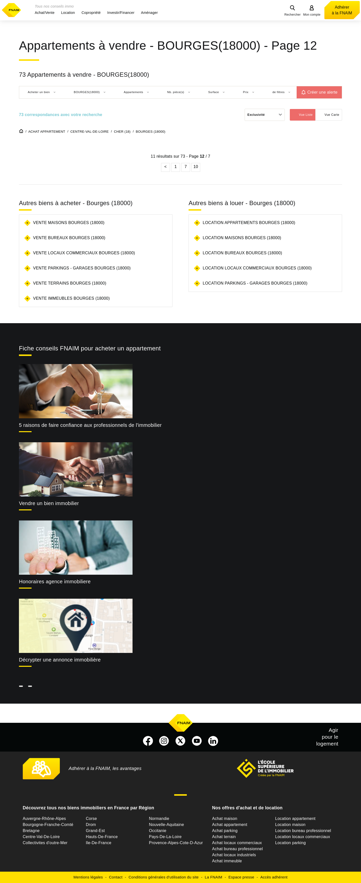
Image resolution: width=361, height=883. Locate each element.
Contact (115, 877)
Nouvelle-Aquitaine (166, 824)
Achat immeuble (227, 861)
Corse (91, 818)
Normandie (159, 818)
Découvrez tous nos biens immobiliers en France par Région (88, 807)
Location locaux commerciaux (302, 837)
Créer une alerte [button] (322, 92)
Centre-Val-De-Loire (41, 837)
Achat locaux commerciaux (237, 843)
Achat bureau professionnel (237, 849)
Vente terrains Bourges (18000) (69, 283)
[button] (45, 12)
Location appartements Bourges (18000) (249, 222)
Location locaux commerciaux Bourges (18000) (257, 268)
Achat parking (225, 831)
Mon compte (312, 14)
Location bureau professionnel (303, 831)
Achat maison (224, 818)
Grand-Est (95, 831)
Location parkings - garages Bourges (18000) (255, 283)
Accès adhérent (274, 877)
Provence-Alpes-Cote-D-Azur (176, 843)
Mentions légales (88, 877)
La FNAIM (213, 877)
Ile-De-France (98, 843)
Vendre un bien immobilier (49, 503)
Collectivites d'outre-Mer (45, 843)
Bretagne (31, 831)
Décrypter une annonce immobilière (60, 660)
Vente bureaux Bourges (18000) (69, 238)
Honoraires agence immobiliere (55, 581)
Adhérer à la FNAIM (342, 10)
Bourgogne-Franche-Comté (48, 824)
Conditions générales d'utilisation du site (163, 877)
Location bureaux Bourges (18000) (242, 253)
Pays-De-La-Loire (165, 837)
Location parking (290, 843)
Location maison (290, 824)
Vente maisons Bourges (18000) (69, 222)
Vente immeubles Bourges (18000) (71, 298)
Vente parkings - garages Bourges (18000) (82, 268)
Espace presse (241, 877)
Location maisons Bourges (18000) (242, 238)
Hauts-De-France (102, 837)
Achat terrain (224, 837)
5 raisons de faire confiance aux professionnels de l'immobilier (90, 425)
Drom (91, 824)
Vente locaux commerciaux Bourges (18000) (84, 253)
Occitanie (157, 831)
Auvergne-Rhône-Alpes (44, 818)
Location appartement (295, 818)
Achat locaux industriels (234, 855)
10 (195, 166)
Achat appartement (229, 824)
